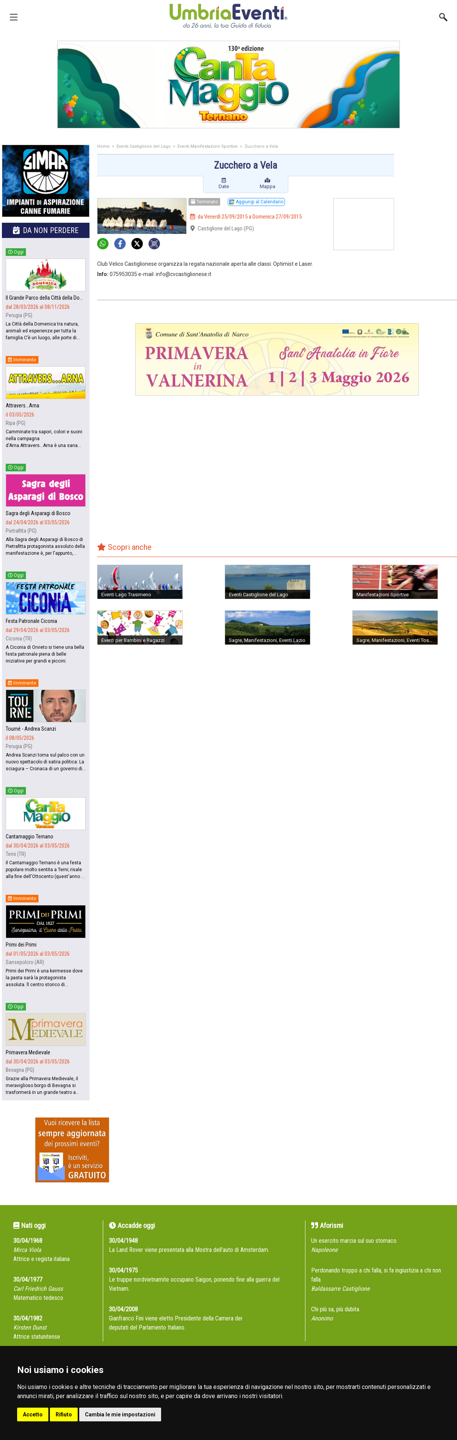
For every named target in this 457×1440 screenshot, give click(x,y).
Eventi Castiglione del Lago (144, 146)
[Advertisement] (428, 175)
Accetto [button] (33, 1414)
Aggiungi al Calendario (256, 201)
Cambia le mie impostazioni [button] (120, 1414)
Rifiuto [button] (64, 1414)
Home (103, 146)
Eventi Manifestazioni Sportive (207, 146)
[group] (228, 84)
